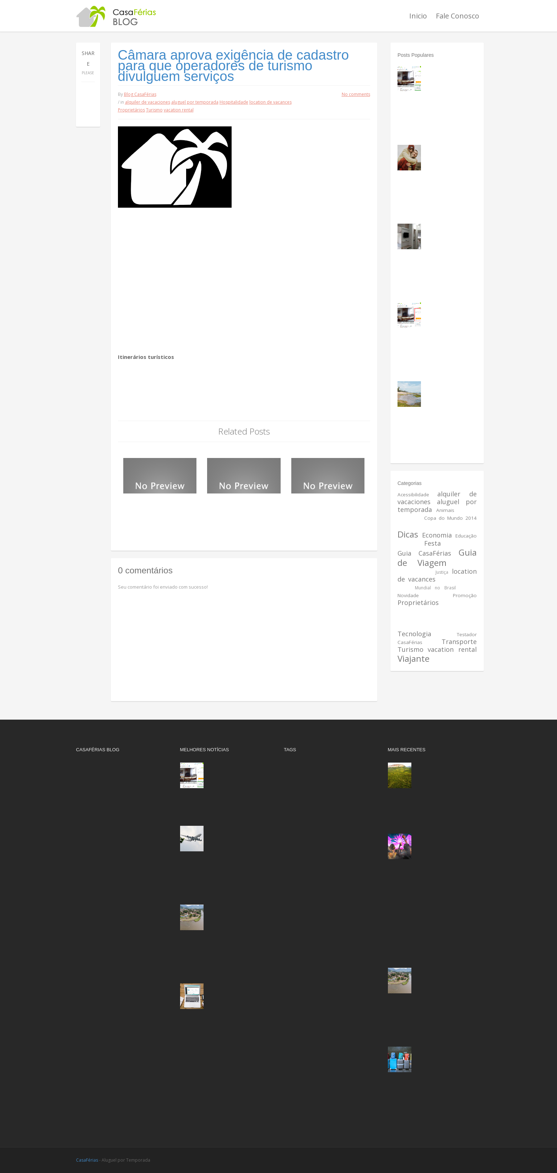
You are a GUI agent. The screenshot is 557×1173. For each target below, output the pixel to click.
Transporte (459, 641)
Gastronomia (461, 543)
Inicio (418, 16)
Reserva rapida (452, 610)
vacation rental (179, 110)
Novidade (408, 595)
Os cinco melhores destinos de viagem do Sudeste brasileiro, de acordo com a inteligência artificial (224, 924)
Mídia (404, 587)
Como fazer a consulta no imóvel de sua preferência (448, 314)
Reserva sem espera (425, 618)
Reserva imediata (305, 973)
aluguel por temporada (194, 102)
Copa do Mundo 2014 (450, 518)
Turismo (154, 110)
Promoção (465, 595)
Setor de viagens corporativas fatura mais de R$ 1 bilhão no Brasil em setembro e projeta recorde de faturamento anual (431, 1066)
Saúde (431, 626)
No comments (356, 94)
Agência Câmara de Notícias (168, 411)
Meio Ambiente (457, 579)
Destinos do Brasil (449, 525)
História (467, 563)
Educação (466, 536)
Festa (432, 543)
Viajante (413, 658)
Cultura (406, 525)
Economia (437, 535)
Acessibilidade (413, 494)
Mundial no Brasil (435, 588)
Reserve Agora (302, 996)
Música (468, 587)
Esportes (409, 543)
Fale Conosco (457, 16)
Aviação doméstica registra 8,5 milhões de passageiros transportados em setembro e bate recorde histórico (222, 845)
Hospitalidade (234, 102)
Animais (445, 510)
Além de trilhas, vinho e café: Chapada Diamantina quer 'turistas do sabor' (446, 774)
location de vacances (270, 102)
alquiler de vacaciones (147, 102)
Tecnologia (414, 633)
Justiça (442, 572)
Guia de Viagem (437, 557)
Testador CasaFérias (309, 1028)
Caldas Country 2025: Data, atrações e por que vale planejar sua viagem (446, 845)
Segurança (464, 626)
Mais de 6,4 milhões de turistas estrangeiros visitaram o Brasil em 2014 (239, 510)
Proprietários (131, 110)
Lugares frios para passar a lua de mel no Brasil (448, 156)
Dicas (408, 534)
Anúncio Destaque (306, 793)
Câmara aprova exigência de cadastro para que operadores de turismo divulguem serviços (233, 65)
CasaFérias (87, 1160)
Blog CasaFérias (140, 94)
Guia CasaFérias (424, 553)
